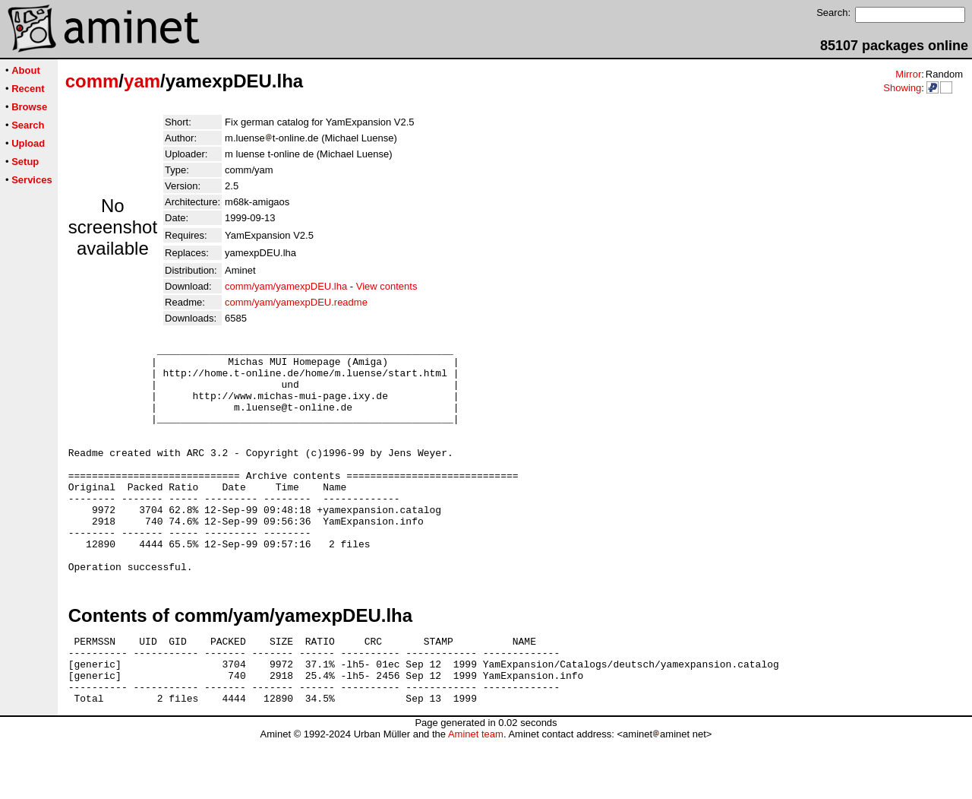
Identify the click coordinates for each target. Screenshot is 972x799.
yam (142, 81)
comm (92, 81)
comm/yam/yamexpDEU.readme (296, 302)
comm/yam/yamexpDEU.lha (286, 286)
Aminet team (475, 793)
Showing (902, 88)
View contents (387, 286)
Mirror (908, 74)
